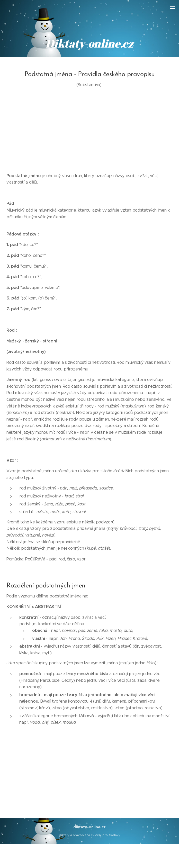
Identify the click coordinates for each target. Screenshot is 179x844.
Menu (172, 6)
